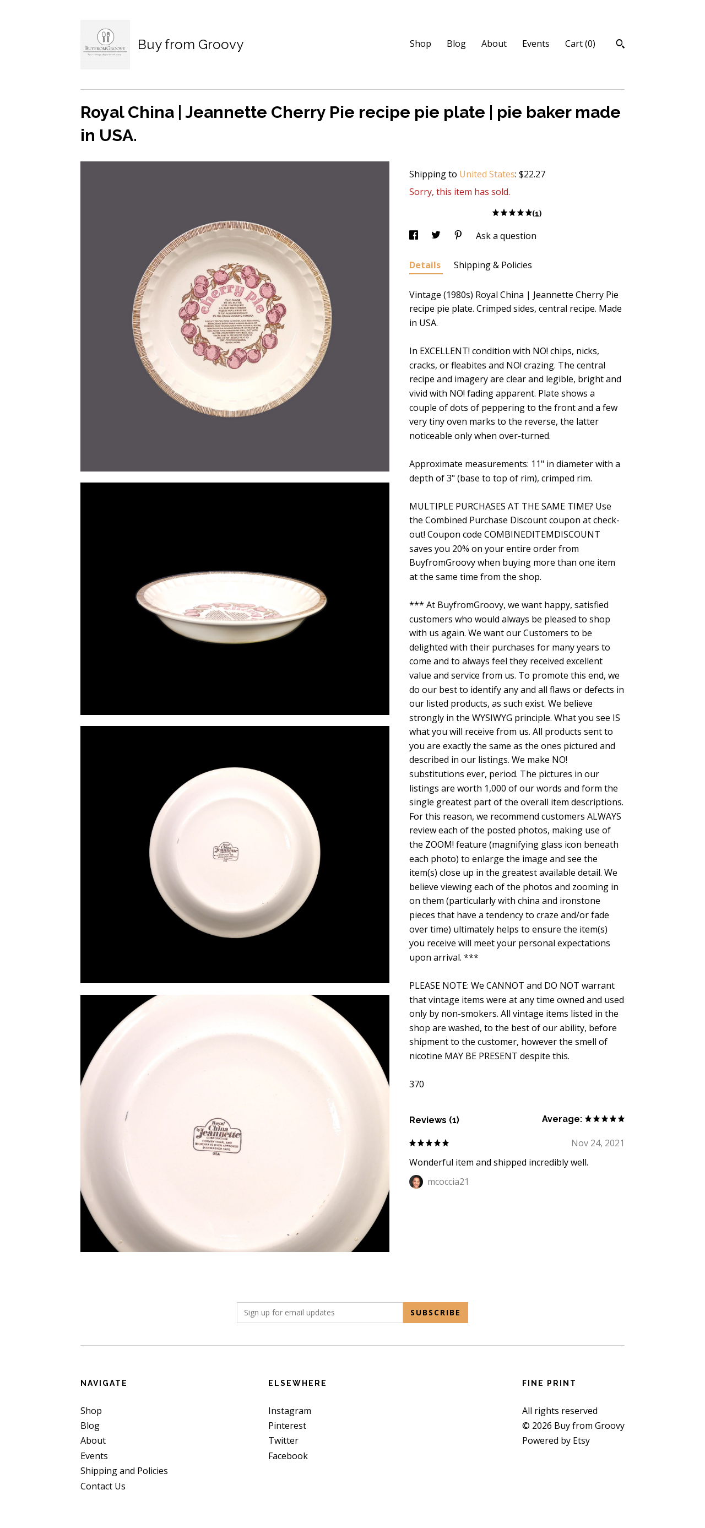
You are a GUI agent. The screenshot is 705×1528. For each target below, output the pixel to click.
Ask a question (506, 236)
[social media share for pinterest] (459, 236)
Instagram (289, 1411)
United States (487, 174)
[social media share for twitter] (437, 236)
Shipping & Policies (493, 265)
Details (426, 265)
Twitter (283, 1440)
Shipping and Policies (124, 1471)
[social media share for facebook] (414, 236)
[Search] (620, 45)
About (494, 43)
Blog (456, 43)
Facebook (288, 1456)
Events (536, 43)
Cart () (580, 43)
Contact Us (103, 1486)
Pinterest (287, 1425)
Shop (420, 43)
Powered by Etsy (556, 1440)
